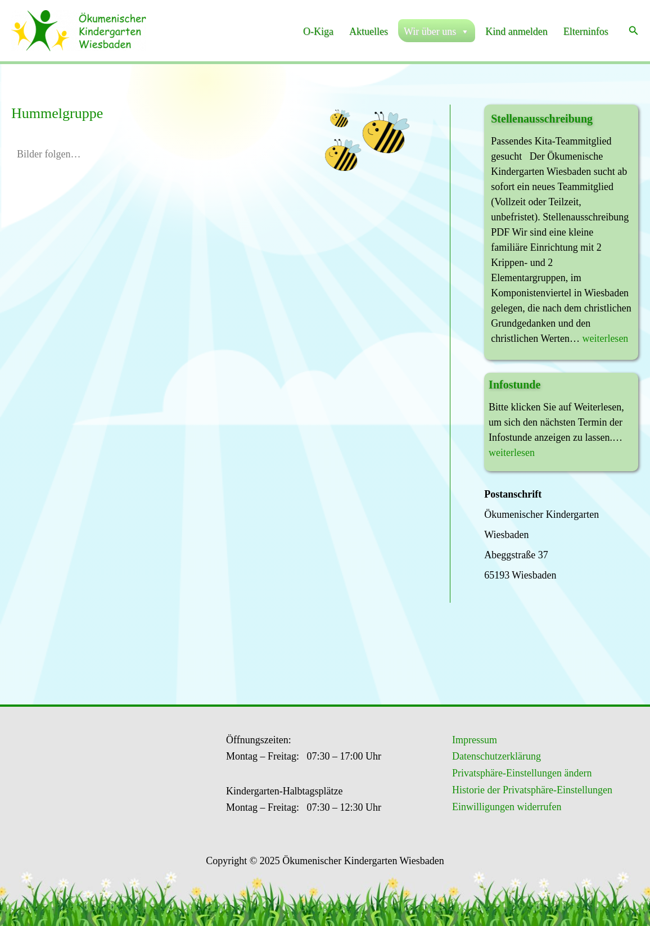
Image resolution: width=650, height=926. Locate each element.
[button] (634, 31)
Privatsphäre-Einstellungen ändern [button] (522, 773)
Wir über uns (437, 31)
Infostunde (514, 384)
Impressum (474, 740)
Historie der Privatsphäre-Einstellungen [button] (532, 790)
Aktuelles (368, 31)
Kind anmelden (516, 31)
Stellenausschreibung (542, 118)
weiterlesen (605, 338)
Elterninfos (585, 31)
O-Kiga (318, 31)
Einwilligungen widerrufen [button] (506, 806)
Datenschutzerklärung (496, 756)
